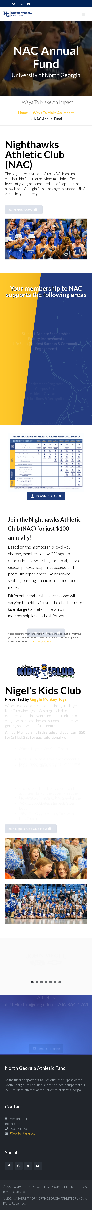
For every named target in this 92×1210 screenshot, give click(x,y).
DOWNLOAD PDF (46, 496)
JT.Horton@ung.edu (23, 1133)
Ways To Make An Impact (53, 113)
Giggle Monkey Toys (48, 699)
